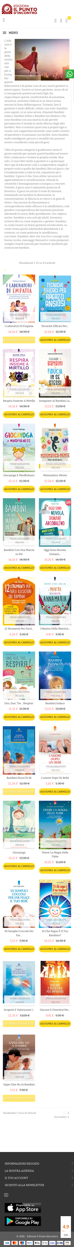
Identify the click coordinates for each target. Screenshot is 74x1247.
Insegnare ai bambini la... (55, 400)
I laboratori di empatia (19, 326)
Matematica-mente (55, 475)
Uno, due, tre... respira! (19, 703)
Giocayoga (19, 852)
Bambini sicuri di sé (19, 777)
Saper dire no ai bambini (19, 1084)
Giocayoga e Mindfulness (19, 475)
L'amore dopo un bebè (55, 777)
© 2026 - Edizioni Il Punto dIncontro (37, 1236)
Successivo (62, 1117)
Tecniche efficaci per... (55, 326)
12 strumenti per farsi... (19, 628)
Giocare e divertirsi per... (55, 1009)
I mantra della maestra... (55, 628)
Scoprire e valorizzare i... (19, 1009)
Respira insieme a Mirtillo (19, 400)
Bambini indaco (55, 703)
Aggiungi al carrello (19, 339)
